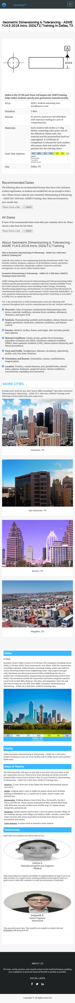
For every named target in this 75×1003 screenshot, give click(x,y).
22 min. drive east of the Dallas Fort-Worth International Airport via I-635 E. (36, 785)
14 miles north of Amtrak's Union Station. (29, 823)
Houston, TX (37, 449)
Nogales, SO (37, 631)
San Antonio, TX (37, 510)
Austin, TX (37, 570)
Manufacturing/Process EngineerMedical (37, 854)
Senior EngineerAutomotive (37, 906)
